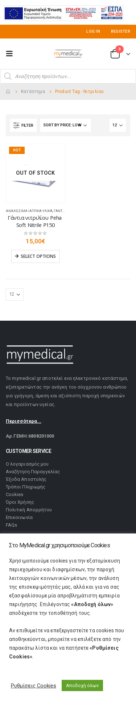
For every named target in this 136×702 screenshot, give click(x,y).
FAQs (11, 525)
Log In (93, 31)
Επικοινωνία (19, 517)
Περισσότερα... (23, 421)
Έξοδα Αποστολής (26, 479)
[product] (35, 173)
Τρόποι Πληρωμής (25, 487)
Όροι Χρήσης (20, 502)
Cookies (14, 494)
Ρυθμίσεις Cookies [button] (33, 685)
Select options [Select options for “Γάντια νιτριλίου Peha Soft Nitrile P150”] (38, 256)
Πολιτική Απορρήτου (29, 509)
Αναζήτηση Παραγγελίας (33, 471)
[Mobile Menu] (11, 53)
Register (120, 31)
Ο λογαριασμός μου (27, 464)
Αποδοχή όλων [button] (82, 685)
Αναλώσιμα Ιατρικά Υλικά (29, 211)
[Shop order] (65, 125)
